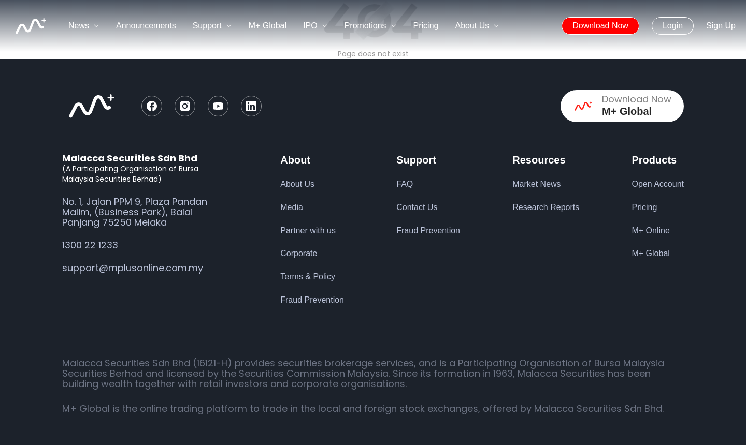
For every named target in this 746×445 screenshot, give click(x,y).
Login (673, 25)
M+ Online (650, 230)
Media (291, 207)
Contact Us (416, 207)
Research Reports (545, 207)
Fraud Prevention (312, 299)
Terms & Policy (307, 276)
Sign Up (721, 25)
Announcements (146, 25)
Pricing (426, 25)
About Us (297, 184)
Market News (536, 184)
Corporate (298, 253)
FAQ (404, 184)
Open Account (658, 184)
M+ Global (267, 25)
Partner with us (308, 230)
